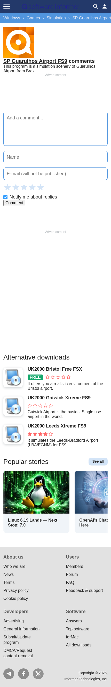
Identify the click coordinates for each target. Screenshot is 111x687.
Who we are (14, 566)
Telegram (8, 673)
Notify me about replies (30, 197)
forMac (72, 637)
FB (23, 673)
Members (74, 566)
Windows (11, 18)
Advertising (13, 621)
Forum (72, 574)
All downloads (78, 645)
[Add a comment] (55, 129)
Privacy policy (16, 590)
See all (98, 461)
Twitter (38, 673)
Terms (9, 582)
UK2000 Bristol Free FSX (55, 369)
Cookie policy (15, 598)
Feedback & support (84, 590)
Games (33, 18)
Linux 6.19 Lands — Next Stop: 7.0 (32, 522)
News (8, 574)
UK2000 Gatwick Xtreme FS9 (59, 397)
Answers (74, 621)
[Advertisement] (55, 93)
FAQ (70, 582)
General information (21, 629)
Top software (77, 629)
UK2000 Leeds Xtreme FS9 (57, 426)
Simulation (56, 18)
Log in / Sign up (104, 6)
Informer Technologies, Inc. (86, 679)
